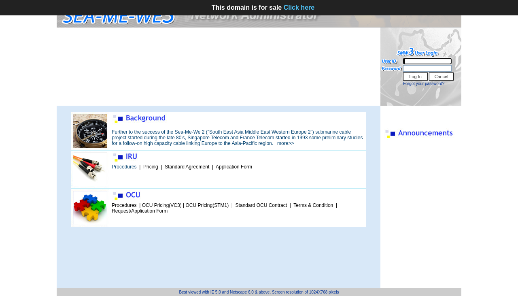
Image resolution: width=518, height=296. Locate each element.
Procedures (124, 167)
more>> (285, 143)
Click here (299, 7)
